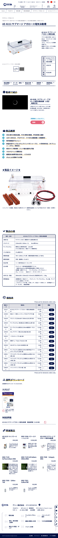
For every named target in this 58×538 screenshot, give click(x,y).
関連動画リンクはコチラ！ (38, 118)
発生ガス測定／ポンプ (14, 527)
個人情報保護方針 (44, 535)
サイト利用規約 (53, 535)
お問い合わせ (48, 6)
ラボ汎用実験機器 (47, 521)
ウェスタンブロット (30, 515)
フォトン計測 (29, 527)
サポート (42, 6)
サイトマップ (36, 535)
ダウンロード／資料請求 (22, 6)
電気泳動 (11, 515)
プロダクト (15, 6)
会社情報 (21, 2)
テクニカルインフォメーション (33, 6)
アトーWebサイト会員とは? (30, 2)
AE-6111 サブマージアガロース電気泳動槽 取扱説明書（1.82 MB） (21, 422)
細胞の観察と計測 (30, 521)
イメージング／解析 (46, 515)
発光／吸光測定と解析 (13, 521)
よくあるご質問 (24, 510)
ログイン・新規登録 (41, 2)
